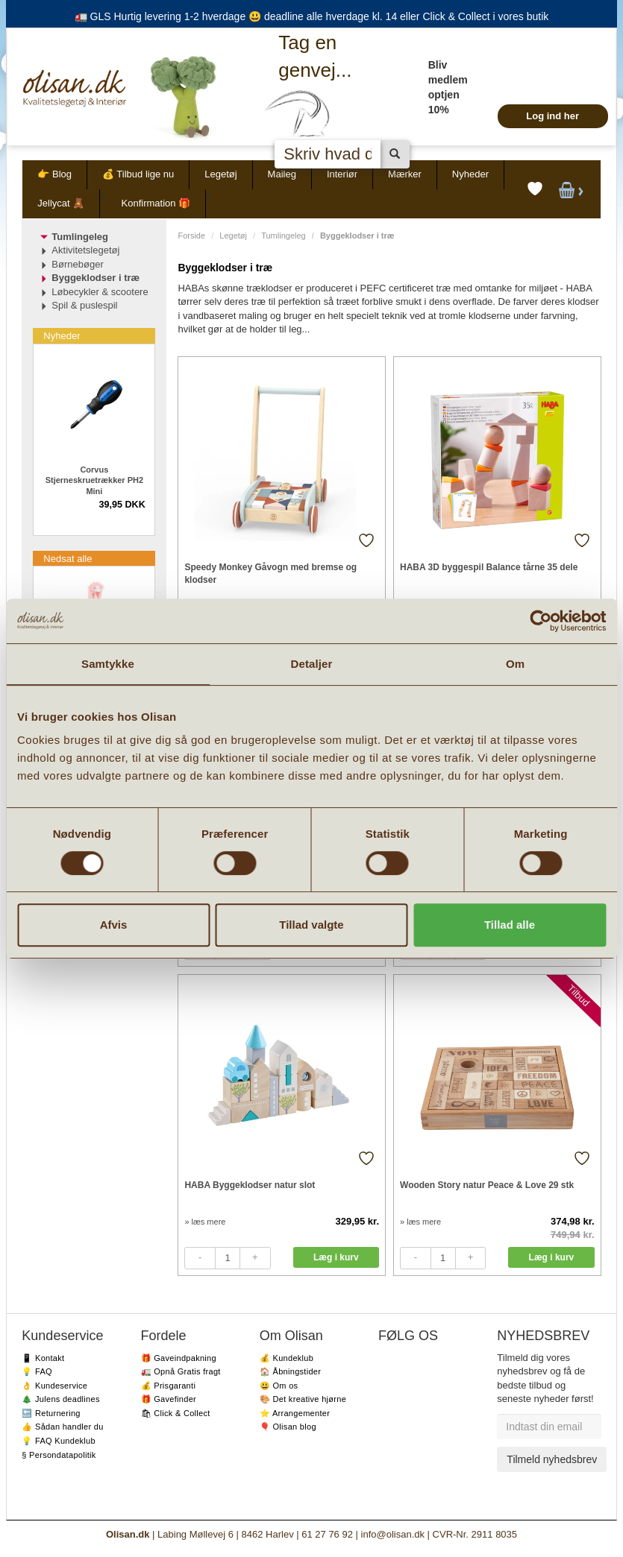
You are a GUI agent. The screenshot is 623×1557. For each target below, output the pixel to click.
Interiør (342, 174)
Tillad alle (509, 924)
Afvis (114, 924)
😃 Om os (279, 1385)
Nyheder (470, 174)
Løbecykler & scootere (99, 291)
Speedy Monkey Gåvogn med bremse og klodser (270, 573)
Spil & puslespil (84, 305)
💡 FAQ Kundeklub (59, 1440)
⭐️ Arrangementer (295, 1413)
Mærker (405, 174)
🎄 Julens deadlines (60, 1399)
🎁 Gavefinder (168, 1399)
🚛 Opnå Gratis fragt (181, 1371)
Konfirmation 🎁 (156, 203)
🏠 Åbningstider (290, 1371)
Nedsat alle (67, 558)
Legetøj (220, 174)
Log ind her (552, 115)
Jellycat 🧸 (60, 203)
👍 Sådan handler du (62, 1426)
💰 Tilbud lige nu (138, 174)
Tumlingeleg (283, 235)
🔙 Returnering (51, 1413)
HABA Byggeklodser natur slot (249, 1185)
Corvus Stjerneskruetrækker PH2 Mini (94, 480)
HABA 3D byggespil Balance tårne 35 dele (488, 567)
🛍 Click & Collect (175, 1413)
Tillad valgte (311, 924)
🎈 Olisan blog (288, 1426)
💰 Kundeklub (286, 1358)
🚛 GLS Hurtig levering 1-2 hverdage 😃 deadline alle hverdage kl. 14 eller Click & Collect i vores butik (312, 16)
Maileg (282, 174)
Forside (191, 235)
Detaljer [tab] (312, 663)
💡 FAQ (37, 1371)
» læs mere (204, 1221)
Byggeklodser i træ (95, 277)
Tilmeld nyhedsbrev (552, 1459)
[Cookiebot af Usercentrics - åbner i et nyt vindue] (540, 621)
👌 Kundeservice (54, 1385)
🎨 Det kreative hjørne (303, 1399)
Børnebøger (77, 264)
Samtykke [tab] (107, 663)
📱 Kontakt (43, 1358)
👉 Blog (54, 174)
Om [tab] (515, 663)
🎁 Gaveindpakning (178, 1358)
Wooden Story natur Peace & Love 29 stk (487, 1185)
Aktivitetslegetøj (85, 250)
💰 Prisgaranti (168, 1385)
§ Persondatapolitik (59, 1454)
